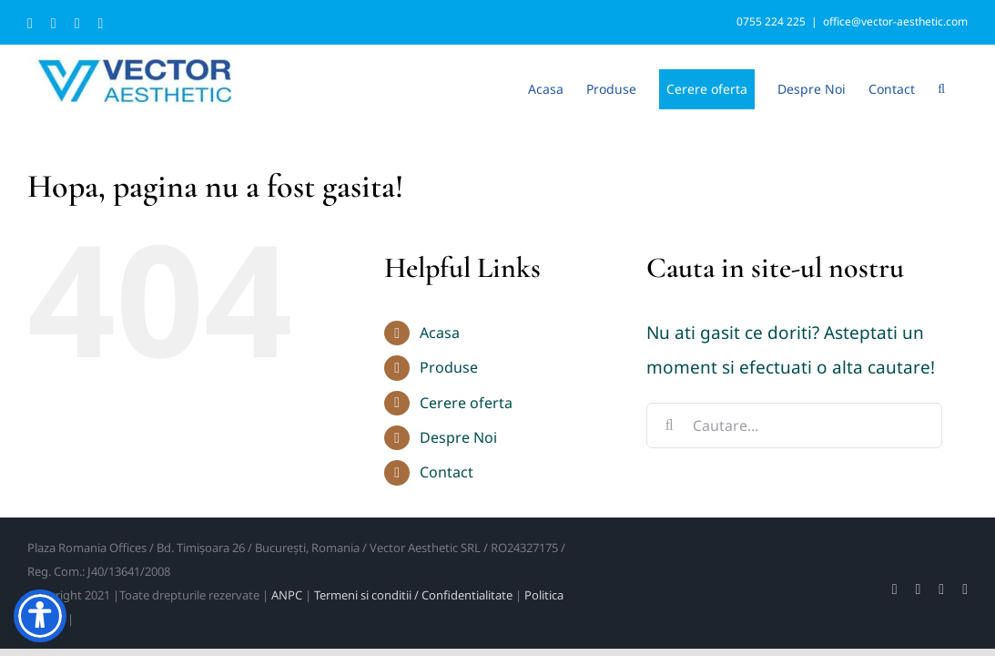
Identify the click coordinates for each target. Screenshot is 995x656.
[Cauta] (669, 425)
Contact (446, 472)
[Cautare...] (793, 425)
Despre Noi (458, 437)
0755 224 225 (771, 21)
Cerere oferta (466, 403)
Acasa (440, 333)
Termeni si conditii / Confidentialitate (413, 595)
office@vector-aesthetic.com (895, 21)
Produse (449, 367)
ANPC (286, 595)
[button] (964, 87)
